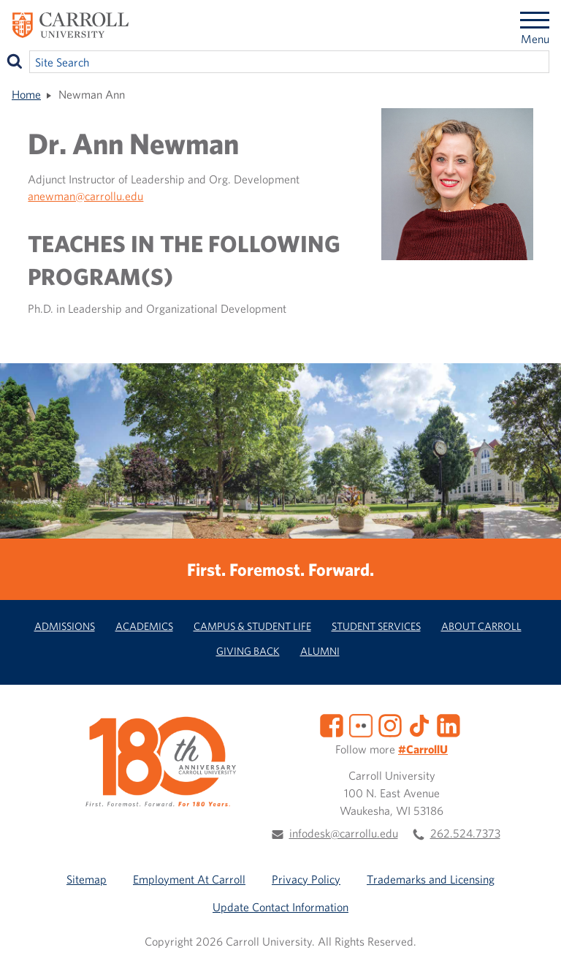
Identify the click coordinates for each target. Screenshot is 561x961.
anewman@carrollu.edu (85, 195)
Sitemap (86, 879)
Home (26, 94)
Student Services (376, 626)
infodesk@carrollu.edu (343, 833)
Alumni (320, 651)
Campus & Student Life (252, 626)
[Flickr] (361, 724)
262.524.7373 (465, 833)
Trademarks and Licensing (431, 879)
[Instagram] (390, 724)
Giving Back (248, 651)
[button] (534, 934)
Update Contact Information (280, 906)
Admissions (64, 626)
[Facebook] (331, 724)
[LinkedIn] (448, 724)
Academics (144, 626)
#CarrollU (423, 749)
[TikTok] (419, 724)
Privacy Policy (306, 879)
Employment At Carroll (189, 879)
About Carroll (481, 626)
